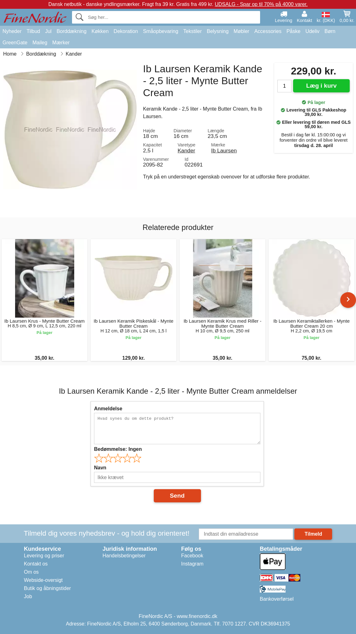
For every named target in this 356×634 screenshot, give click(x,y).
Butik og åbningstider (47, 588)
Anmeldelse (108, 408)
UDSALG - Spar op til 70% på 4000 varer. (261, 4)
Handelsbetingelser (124, 555)
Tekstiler (192, 31)
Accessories (267, 31)
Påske (293, 31)
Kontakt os (36, 563)
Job (28, 596)
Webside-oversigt (43, 580)
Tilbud (33, 31)
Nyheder (12, 31)
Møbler (241, 31)
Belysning (217, 31)
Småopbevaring (160, 31)
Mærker (61, 42)
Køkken (100, 31)
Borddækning (71, 31)
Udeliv (312, 31)
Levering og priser (44, 555)
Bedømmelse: (118, 449)
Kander (186, 150)
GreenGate (15, 42)
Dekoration (126, 31)
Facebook (192, 555)
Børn (330, 31)
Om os (31, 572)
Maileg (39, 42)
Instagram (192, 563)
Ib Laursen (224, 150)
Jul (48, 31)
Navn (100, 467)
